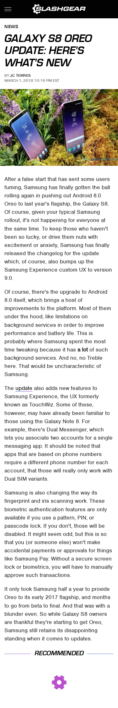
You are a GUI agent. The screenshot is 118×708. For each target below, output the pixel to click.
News (11, 27)
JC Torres (20, 75)
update (23, 388)
